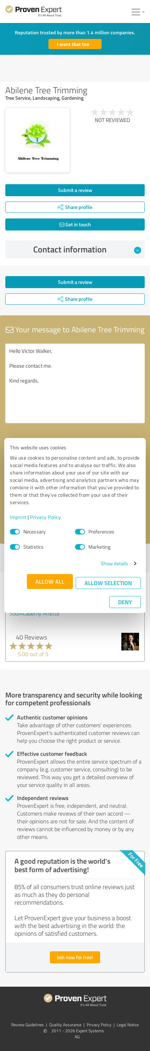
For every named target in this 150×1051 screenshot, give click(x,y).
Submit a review (75, 190)
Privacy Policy (45, 517)
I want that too (73, 44)
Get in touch (75, 224)
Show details (114, 563)
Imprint (18, 517)
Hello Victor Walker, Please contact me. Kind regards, (75, 383)
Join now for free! (75, 957)
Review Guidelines (27, 1025)
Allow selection (108, 583)
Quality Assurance (65, 1025)
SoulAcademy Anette (34, 613)
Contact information (87, 249)
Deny (125, 602)
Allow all (49, 581)
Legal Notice (128, 1025)
